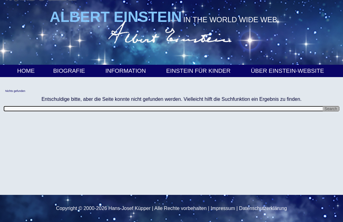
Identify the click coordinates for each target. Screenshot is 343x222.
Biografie (70, 71)
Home (26, 71)
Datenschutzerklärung (263, 208)
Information (126, 71)
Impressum (223, 208)
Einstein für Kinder (199, 71)
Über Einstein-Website (288, 71)
